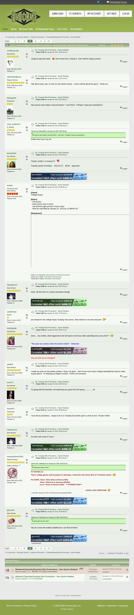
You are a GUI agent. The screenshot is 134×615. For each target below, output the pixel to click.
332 (49, 41)
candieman (11, 312)
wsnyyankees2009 (15, 456)
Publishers (112, 606)
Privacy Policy (30, 606)
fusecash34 (107, 579)
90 (35, 41)
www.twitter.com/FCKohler (52, 278)
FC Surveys (75, 13)
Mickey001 (11, 98)
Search (13, 29)
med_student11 (13, 124)
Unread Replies (76, 29)
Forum (5, 29)
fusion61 (10, 408)
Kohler (10, 185)
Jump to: (101, 553)
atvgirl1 (10, 364)
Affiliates (101, 606)
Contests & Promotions (49, 572)
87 (19, 41)
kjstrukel (24, 579)
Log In (125, 13)
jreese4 (106, 572)
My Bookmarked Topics (45, 29)
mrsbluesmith (13, 51)
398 (33, 572)
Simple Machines (76, 595)
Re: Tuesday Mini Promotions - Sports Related (52, 50)
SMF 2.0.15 (58, 595)
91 (41, 41)
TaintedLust (12, 285)
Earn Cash (57, 13)
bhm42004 (11, 153)
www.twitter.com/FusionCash (53, 277)
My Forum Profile (26, 29)
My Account (94, 13)
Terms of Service (14, 606)
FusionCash (38, 579)
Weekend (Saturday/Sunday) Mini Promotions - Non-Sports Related (46, 569)
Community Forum (118, 2)
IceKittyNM (11, 328)
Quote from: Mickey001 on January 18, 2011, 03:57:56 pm (49, 131)
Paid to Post (62, 29)
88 (24, 41)
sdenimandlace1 (14, 77)
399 (36, 572)
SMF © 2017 (66, 595)
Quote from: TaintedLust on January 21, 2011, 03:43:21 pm (49, 463)
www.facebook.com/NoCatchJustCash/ (58, 275)
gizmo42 (10, 510)
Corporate (123, 606)
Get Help (111, 13)
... (15, 41)
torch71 (10, 382)
